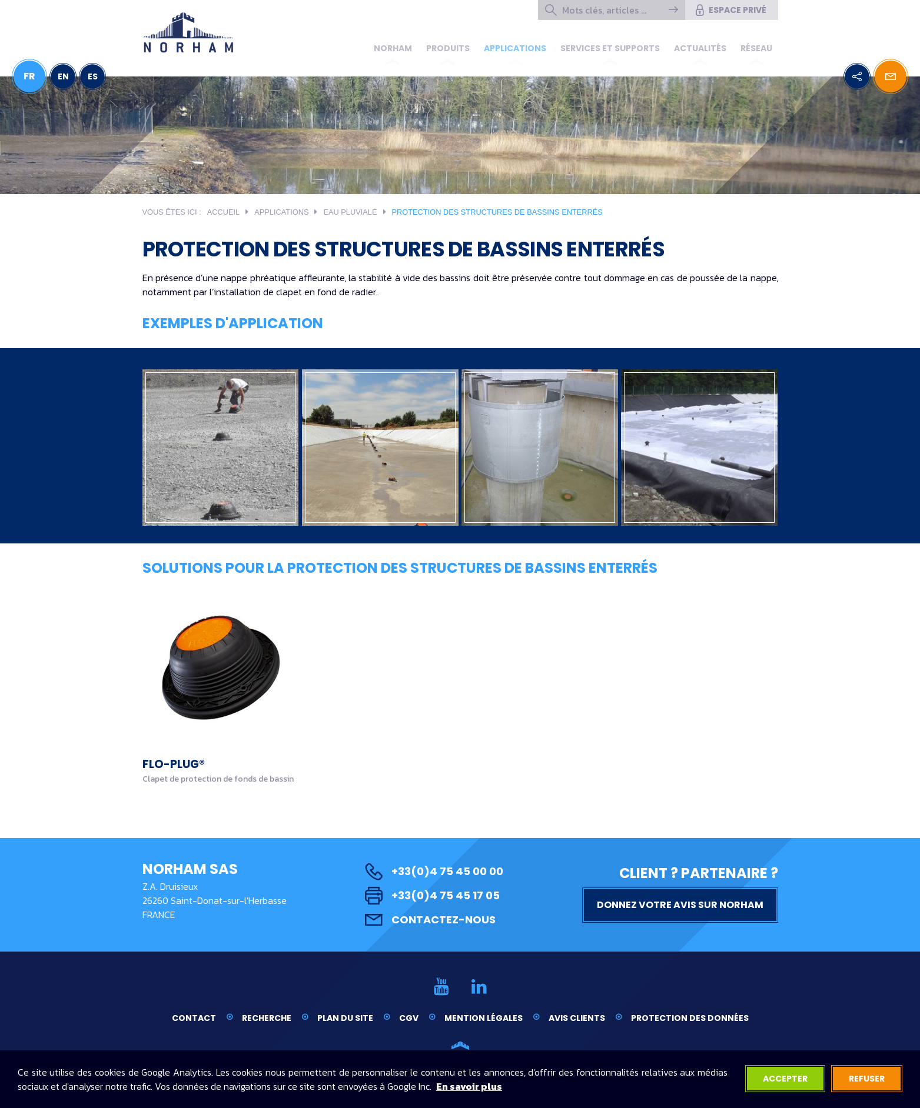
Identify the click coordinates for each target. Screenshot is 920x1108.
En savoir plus (469, 1086)
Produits (448, 48)
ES (93, 76)
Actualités (700, 48)
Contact (194, 1018)
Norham (393, 48)
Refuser (867, 1078)
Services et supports (610, 48)
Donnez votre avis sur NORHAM (680, 905)
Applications (515, 48)
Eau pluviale (350, 212)
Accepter (785, 1078)
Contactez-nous (430, 919)
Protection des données (690, 1018)
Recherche (266, 1018)
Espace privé (730, 10)
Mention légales (483, 1018)
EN (63, 76)
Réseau (756, 48)
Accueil (223, 212)
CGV (409, 1018)
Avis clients (577, 1018)
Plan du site (345, 1018)
